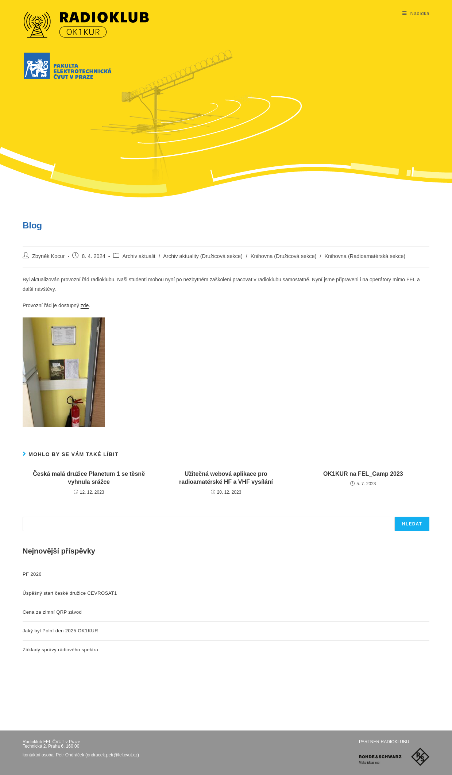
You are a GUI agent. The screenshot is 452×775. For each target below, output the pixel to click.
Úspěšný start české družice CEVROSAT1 (70, 593)
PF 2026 (32, 574)
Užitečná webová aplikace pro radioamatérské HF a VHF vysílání (226, 478)
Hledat (412, 524)
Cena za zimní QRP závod (52, 612)
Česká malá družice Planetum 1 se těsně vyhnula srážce (89, 478)
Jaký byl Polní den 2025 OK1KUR (60, 630)
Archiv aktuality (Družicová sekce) (203, 256)
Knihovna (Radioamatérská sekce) (364, 256)
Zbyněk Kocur (48, 256)
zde (85, 305)
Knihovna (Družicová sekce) (284, 256)
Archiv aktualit (139, 256)
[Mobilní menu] (415, 13)
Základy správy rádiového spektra (60, 649)
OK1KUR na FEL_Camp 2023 (363, 474)
